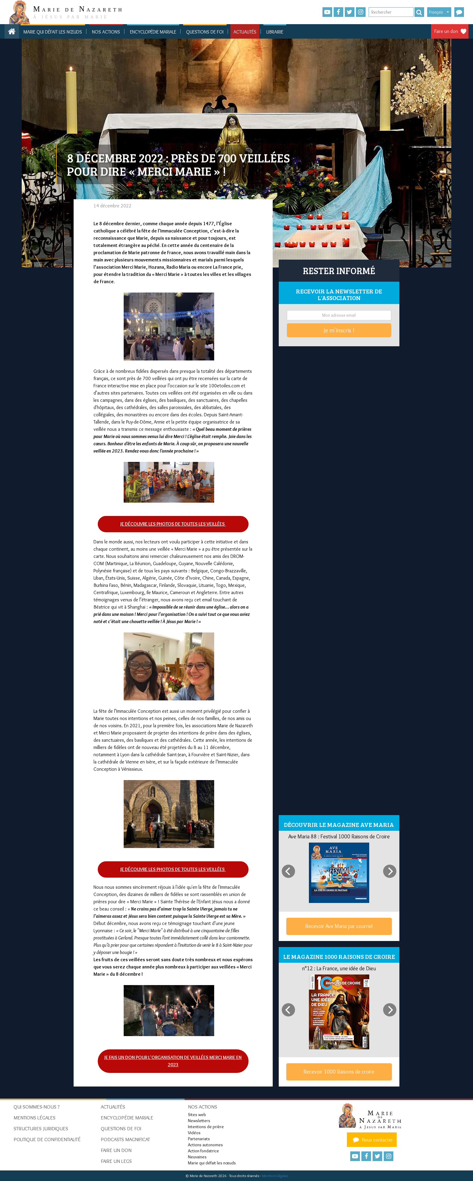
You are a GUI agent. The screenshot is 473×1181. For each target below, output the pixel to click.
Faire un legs (116, 1161)
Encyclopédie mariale (153, 32)
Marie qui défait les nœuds (53, 32)
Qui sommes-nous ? (37, 1107)
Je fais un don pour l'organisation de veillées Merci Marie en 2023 (173, 1061)
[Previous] (288, 871)
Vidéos (194, 1132)
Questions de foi (205, 32)
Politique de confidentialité (47, 1139)
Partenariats (199, 1138)
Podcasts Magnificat (125, 1139)
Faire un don (446, 31)
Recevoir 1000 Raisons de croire (338, 1071)
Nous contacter (372, 1139)
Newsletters (199, 1120)
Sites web (197, 1114)
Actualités (244, 32)
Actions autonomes (205, 1144)
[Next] (389, 871)
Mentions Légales (35, 1118)
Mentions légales (275, 1175)
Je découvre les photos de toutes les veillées (173, 524)
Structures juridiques (41, 1128)
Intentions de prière (206, 1126)
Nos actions (106, 32)
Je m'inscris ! (339, 330)
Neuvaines (197, 1157)
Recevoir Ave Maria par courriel (339, 926)
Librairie (274, 32)
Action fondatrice (203, 1151)
